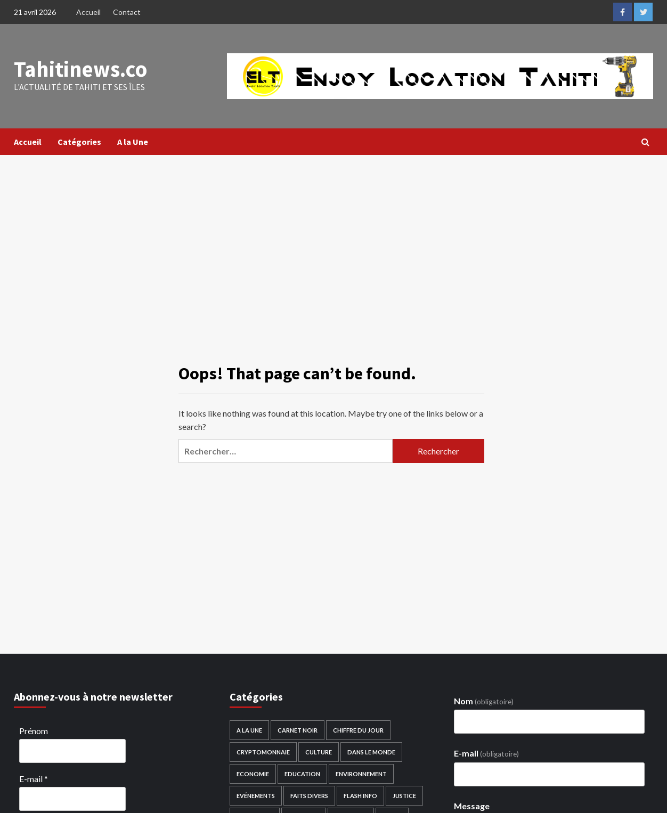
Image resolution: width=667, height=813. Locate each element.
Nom (484, 701)
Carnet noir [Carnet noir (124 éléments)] (298, 730)
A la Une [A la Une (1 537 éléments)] (249, 730)
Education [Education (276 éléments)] (302, 773)
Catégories (79, 141)
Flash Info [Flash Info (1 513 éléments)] (360, 795)
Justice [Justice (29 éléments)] (404, 795)
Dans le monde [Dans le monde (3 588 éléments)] (371, 752)
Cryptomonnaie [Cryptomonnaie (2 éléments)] (263, 752)
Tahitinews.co (78, 69)
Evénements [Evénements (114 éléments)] (256, 795)
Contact (127, 12)
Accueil (88, 12)
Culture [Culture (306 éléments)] (318, 752)
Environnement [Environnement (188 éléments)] (361, 773)
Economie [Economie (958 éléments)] (253, 773)
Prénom (33, 731)
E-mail (33, 779)
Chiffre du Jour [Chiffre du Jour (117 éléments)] (358, 730)
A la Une (132, 141)
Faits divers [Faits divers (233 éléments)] (309, 795)
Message (472, 806)
